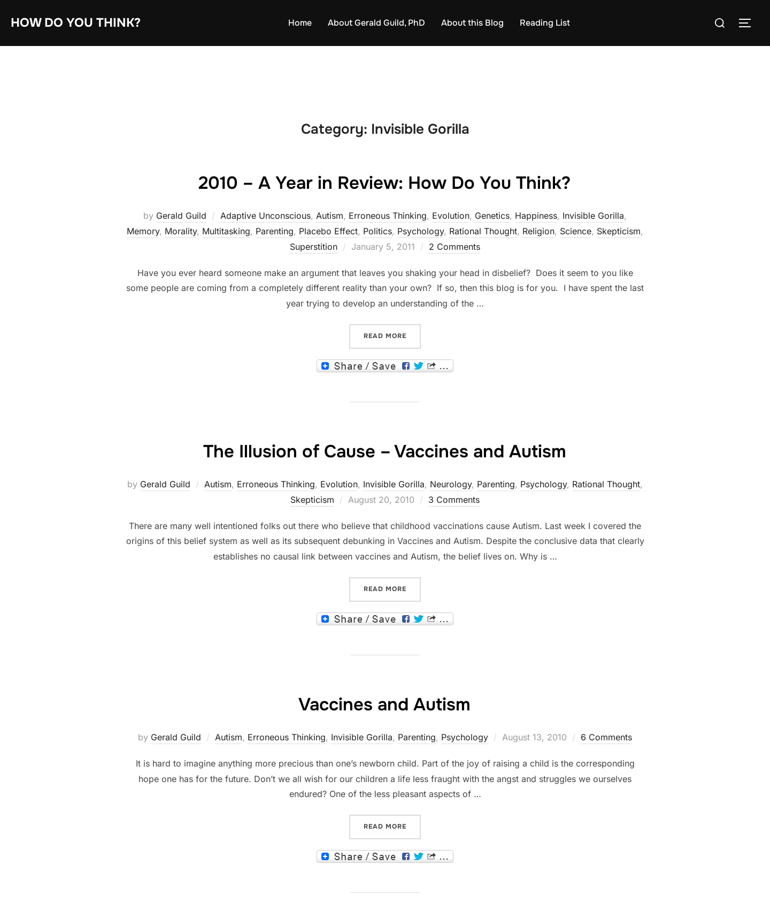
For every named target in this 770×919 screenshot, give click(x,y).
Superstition (313, 246)
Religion (538, 231)
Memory (143, 231)
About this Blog (480, 22)
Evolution (450, 215)
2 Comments (454, 246)
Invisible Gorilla (593, 215)
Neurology (451, 484)
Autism (329, 215)
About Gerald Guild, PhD (384, 22)
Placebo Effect (328, 231)
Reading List (553, 22)
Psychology (420, 231)
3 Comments (454, 499)
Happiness (536, 215)
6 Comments (606, 737)
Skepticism (619, 231)
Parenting (275, 231)
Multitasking (226, 231)
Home (308, 22)
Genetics (492, 215)
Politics (377, 231)
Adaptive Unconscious (265, 215)
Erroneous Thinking (388, 215)
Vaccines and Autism (385, 702)
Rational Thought (483, 231)
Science (575, 231)
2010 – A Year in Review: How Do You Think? (384, 181)
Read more (392, 335)
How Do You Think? (83, 23)
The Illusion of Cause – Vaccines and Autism (384, 449)
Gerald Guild (181, 215)
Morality (181, 231)
